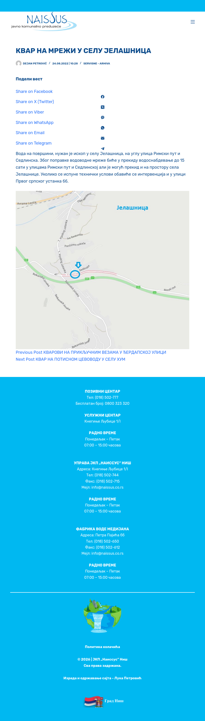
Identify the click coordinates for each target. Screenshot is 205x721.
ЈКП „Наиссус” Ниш (110, 659)
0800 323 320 (117, 403)
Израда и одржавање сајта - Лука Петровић (102, 678)
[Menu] (193, 22)
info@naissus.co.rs (107, 487)
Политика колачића (102, 647)
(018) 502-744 (107, 475)
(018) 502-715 (108, 481)
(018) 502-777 (106, 397)
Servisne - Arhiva (96, 63)
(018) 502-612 (108, 547)
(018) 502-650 (106, 541)
